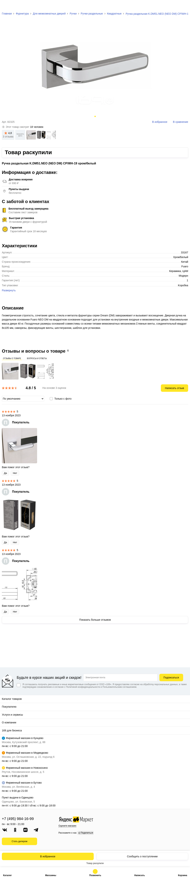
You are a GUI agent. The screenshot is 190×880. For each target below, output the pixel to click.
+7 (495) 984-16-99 (18, 819)
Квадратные (114, 13)
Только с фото (62, 398)
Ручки (73, 13)
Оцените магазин (67, 825)
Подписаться (171, 677)
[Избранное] (169, 6)
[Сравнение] (177, 5)
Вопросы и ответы (37, 358)
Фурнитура (22, 13)
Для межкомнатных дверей (49, 13)
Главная (7, 13)
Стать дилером (19, 841)
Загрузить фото (20, 135)
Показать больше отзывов (95, 619)
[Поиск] (160, 5)
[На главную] (17, 5)
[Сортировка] (23, 398)
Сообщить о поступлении (142, 856)
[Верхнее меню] (5, 5)
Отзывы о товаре (12, 358)
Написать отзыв (174, 388)
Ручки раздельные (92, 13)
